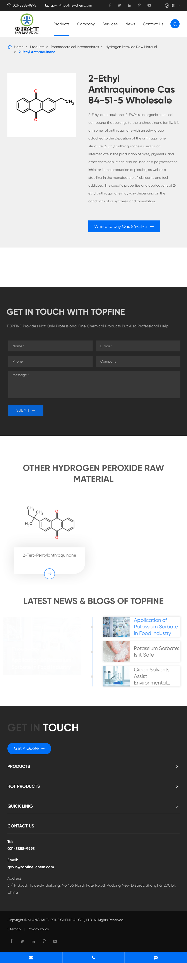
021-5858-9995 (24, 5)
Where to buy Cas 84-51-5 (124, 226)
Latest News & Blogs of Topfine (93, 603)
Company (86, 24)
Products (61, 24)
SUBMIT (27, 410)
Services (110, 24)
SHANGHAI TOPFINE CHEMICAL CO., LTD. (60, 921)
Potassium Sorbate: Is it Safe (159, 652)
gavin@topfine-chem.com (71, 5)
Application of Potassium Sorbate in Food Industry (43, 664)
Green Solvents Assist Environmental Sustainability (154, 677)
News (130, 24)
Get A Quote (29, 749)
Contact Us (153, 24)
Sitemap (14, 931)
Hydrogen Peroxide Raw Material (131, 47)
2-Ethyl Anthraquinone (37, 52)
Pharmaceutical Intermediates (75, 47)
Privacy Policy (38, 931)
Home (19, 47)
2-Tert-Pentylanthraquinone (49, 553)
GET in (43, 728)
